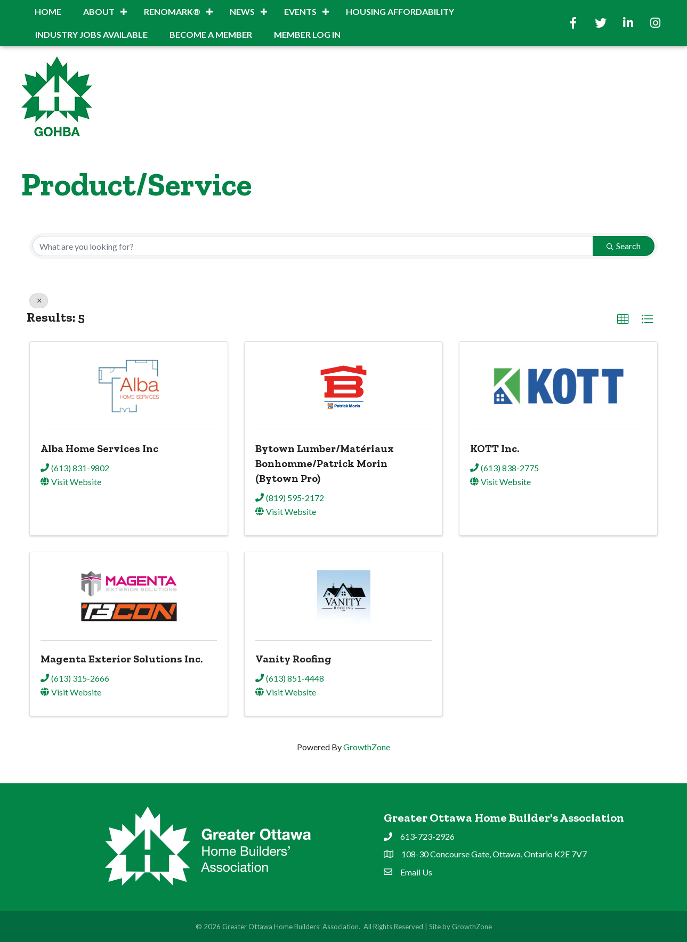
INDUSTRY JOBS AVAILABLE (91, 34)
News (242, 11)
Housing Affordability (400, 11)
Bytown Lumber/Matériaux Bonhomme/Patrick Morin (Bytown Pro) (324, 463)
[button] (623, 319)
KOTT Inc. (494, 448)
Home (48, 11)
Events (300, 11)
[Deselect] (38, 300)
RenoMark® (172, 11)
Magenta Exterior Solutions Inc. (122, 658)
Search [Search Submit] (624, 246)
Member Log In (307, 34)
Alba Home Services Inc (99, 448)
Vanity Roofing (293, 658)
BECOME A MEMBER (210, 34)
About (99, 11)
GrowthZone (366, 747)
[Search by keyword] (313, 246)
